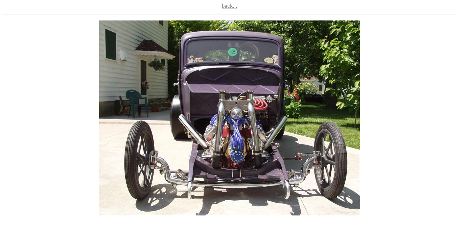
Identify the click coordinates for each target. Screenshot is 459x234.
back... (229, 6)
